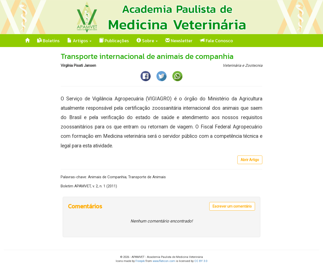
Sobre (147, 40)
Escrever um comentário (232, 206)
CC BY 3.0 (200, 261)
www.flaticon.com (164, 261)
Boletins (48, 40)
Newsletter (179, 40)
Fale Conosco (216, 40)
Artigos (79, 40)
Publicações (114, 40)
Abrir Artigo (250, 160)
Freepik (140, 261)
